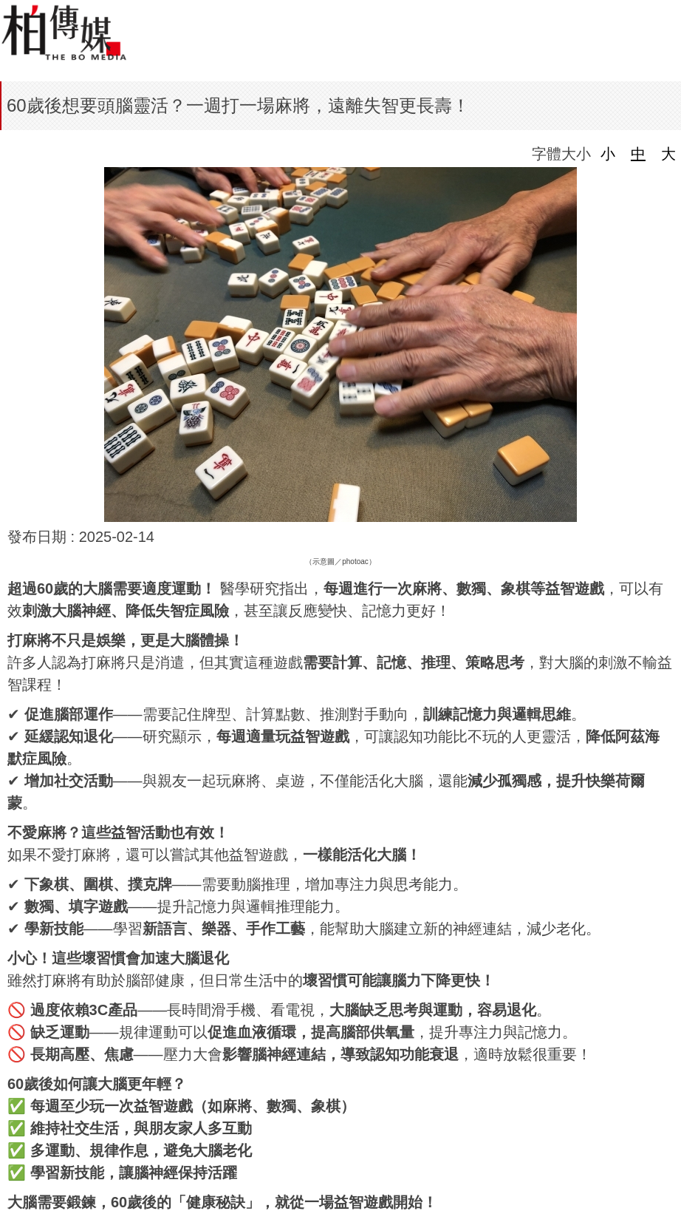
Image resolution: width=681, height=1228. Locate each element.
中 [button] (638, 154)
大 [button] (668, 154)
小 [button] (607, 154)
